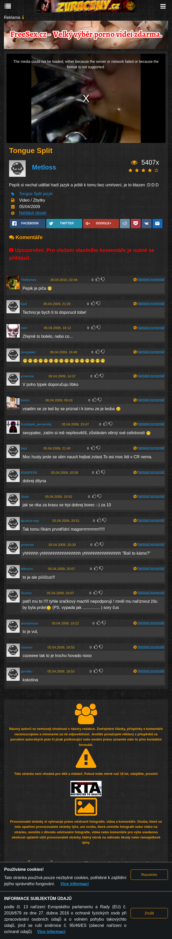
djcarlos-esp (30, 521)
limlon (25, 400)
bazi (24, 304)
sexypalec (28, 352)
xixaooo (26, 647)
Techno (26, 593)
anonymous (29, 623)
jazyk (47, 194)
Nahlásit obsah (32, 213)
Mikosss (27, 569)
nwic (24, 328)
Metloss (44, 167)
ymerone (27, 376)
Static (25, 497)
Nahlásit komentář (150, 279)
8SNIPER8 (29, 473)
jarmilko (26, 671)
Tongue (26, 194)
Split (38, 194)
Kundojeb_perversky (36, 424)
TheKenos (28, 280)
